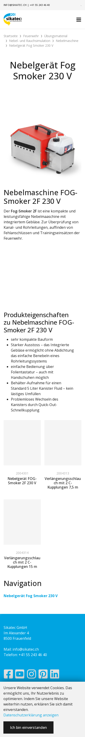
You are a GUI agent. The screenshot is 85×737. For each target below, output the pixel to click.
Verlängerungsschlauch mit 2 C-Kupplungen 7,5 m (63, 483)
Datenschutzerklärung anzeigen (30, 715)
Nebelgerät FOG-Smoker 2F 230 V (22, 480)
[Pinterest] (43, 675)
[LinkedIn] (55, 675)
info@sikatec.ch (15, 5)
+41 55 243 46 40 (40, 5)
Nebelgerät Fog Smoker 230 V (31, 595)
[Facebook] (8, 675)
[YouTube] (20, 675)
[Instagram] (31, 675)
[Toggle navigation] (78, 19)
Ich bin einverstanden (28, 727)
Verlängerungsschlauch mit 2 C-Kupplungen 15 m (22, 562)
